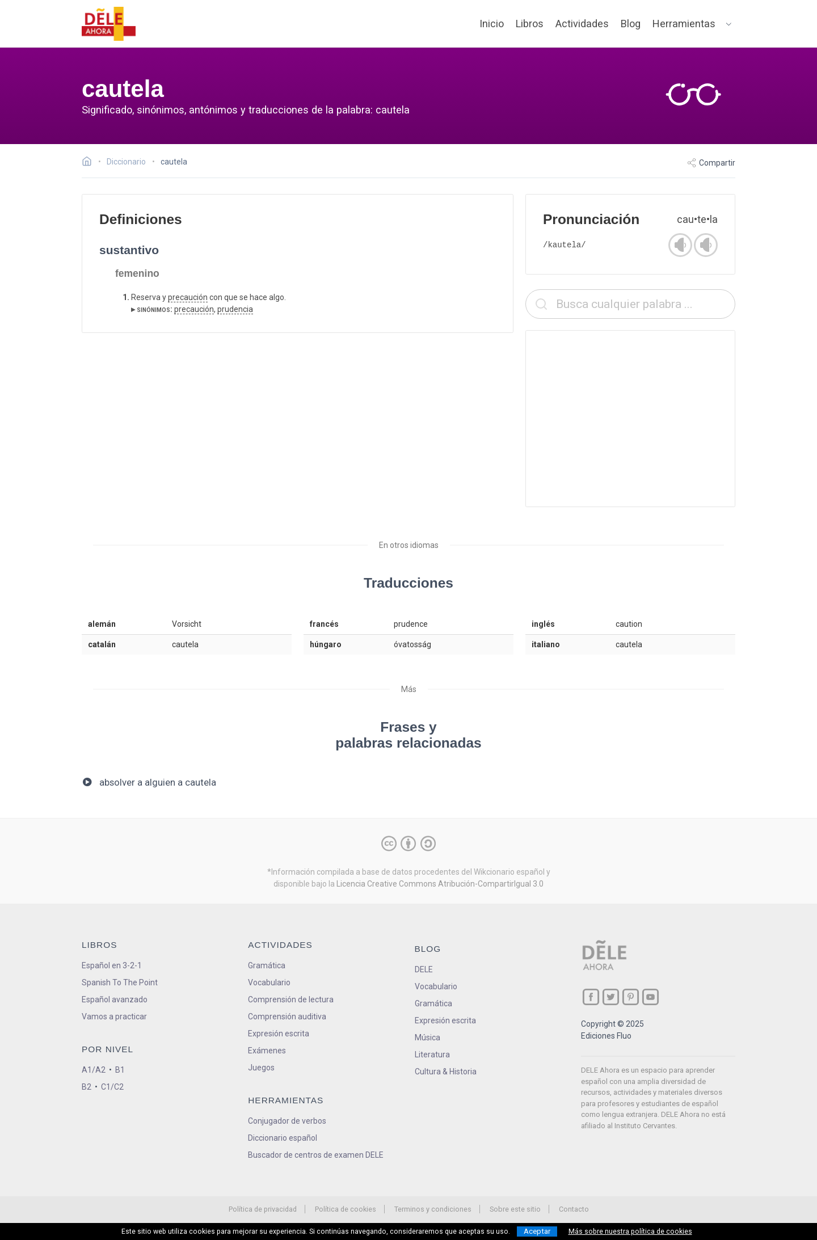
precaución (188, 297)
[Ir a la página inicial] (90, 163)
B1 (120, 1069)
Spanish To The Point (120, 982)
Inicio (491, 23)
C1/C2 (112, 1086)
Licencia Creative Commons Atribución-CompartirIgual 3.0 (440, 883)
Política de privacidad (263, 1209)
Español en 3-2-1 (112, 965)
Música (427, 1037)
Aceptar (537, 1231)
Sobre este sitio (515, 1209)
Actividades (582, 23)
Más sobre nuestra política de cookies (630, 1231)
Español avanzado (115, 999)
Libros (530, 23)
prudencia (235, 309)
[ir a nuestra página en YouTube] (650, 997)
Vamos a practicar (114, 1016)
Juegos (261, 1067)
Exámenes (267, 1050)
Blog (631, 23)
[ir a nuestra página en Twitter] (611, 997)
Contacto (574, 1209)
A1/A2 (94, 1069)
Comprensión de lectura (291, 999)
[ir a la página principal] (109, 24)
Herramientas (683, 23)
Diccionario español (282, 1137)
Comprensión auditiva (287, 1016)
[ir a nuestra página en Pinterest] (631, 997)
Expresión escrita (278, 1033)
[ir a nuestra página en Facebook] (591, 997)
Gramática (266, 965)
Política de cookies (345, 1209)
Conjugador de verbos (287, 1120)
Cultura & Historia (446, 1071)
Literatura (432, 1054)
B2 (86, 1086)
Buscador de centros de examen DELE (316, 1154)
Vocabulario (269, 982)
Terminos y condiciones (432, 1209)
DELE (424, 969)
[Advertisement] (630, 418)
